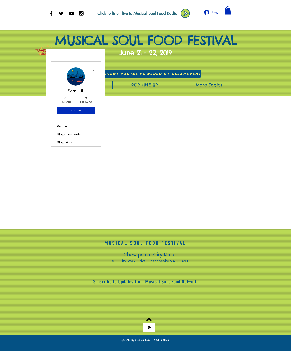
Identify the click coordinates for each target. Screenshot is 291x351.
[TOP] (149, 327)
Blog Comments (69, 134)
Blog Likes (64, 142)
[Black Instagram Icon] (81, 13)
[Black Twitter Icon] (61, 13)
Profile (62, 126)
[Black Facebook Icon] (51, 13)
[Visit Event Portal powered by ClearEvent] (145, 74)
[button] (227, 10)
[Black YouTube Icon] (71, 13)
